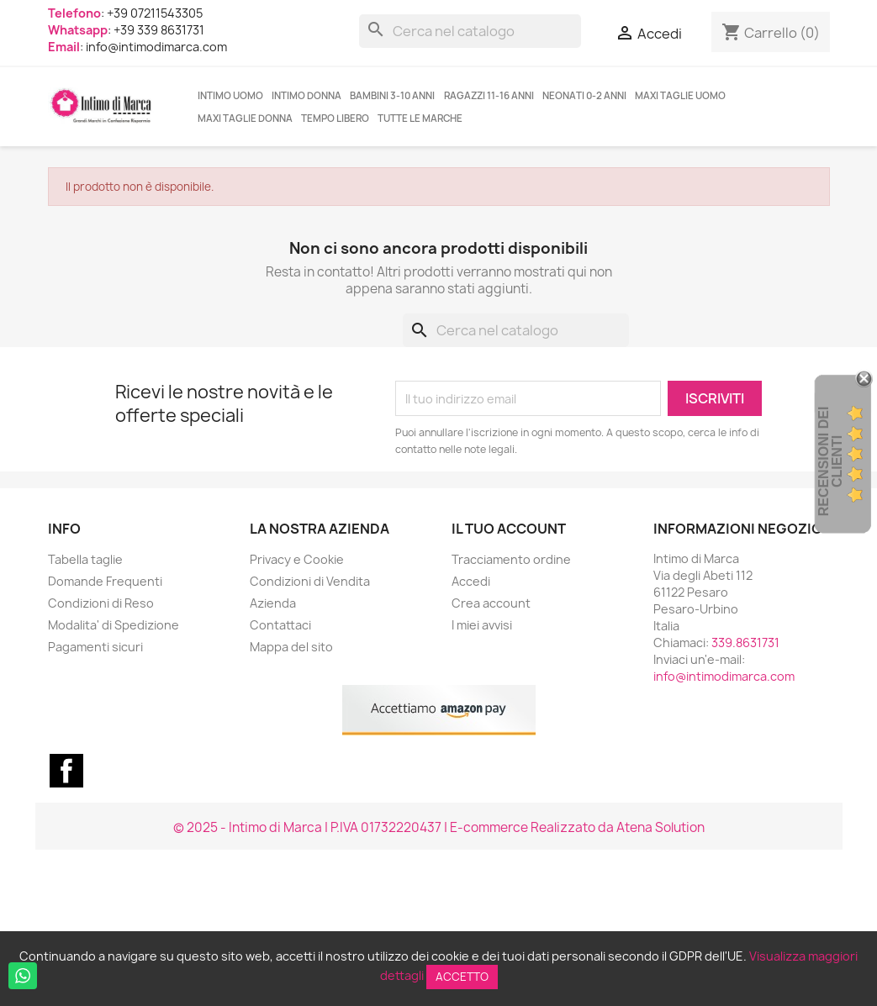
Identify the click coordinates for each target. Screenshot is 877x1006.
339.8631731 (745, 642)
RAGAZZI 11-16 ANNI (489, 96)
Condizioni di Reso (101, 603)
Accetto (462, 976)
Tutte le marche (420, 118)
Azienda (273, 603)
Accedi (471, 581)
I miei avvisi (482, 625)
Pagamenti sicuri (95, 647)
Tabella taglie (85, 559)
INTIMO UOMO (230, 96)
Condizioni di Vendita (310, 581)
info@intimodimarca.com (724, 676)
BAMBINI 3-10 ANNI (392, 96)
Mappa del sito (291, 647)
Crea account (491, 603)
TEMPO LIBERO (335, 118)
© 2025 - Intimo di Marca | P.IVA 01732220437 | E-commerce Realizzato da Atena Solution (439, 827)
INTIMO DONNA (306, 96)
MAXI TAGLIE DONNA (245, 118)
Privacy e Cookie (297, 559)
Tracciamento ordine (511, 559)
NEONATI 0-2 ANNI (584, 96)
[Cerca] (470, 31)
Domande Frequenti (105, 581)
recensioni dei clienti (830, 462)
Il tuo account (509, 528)
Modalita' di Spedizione (113, 625)
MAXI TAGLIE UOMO (680, 96)
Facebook (66, 770)
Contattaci (280, 625)
